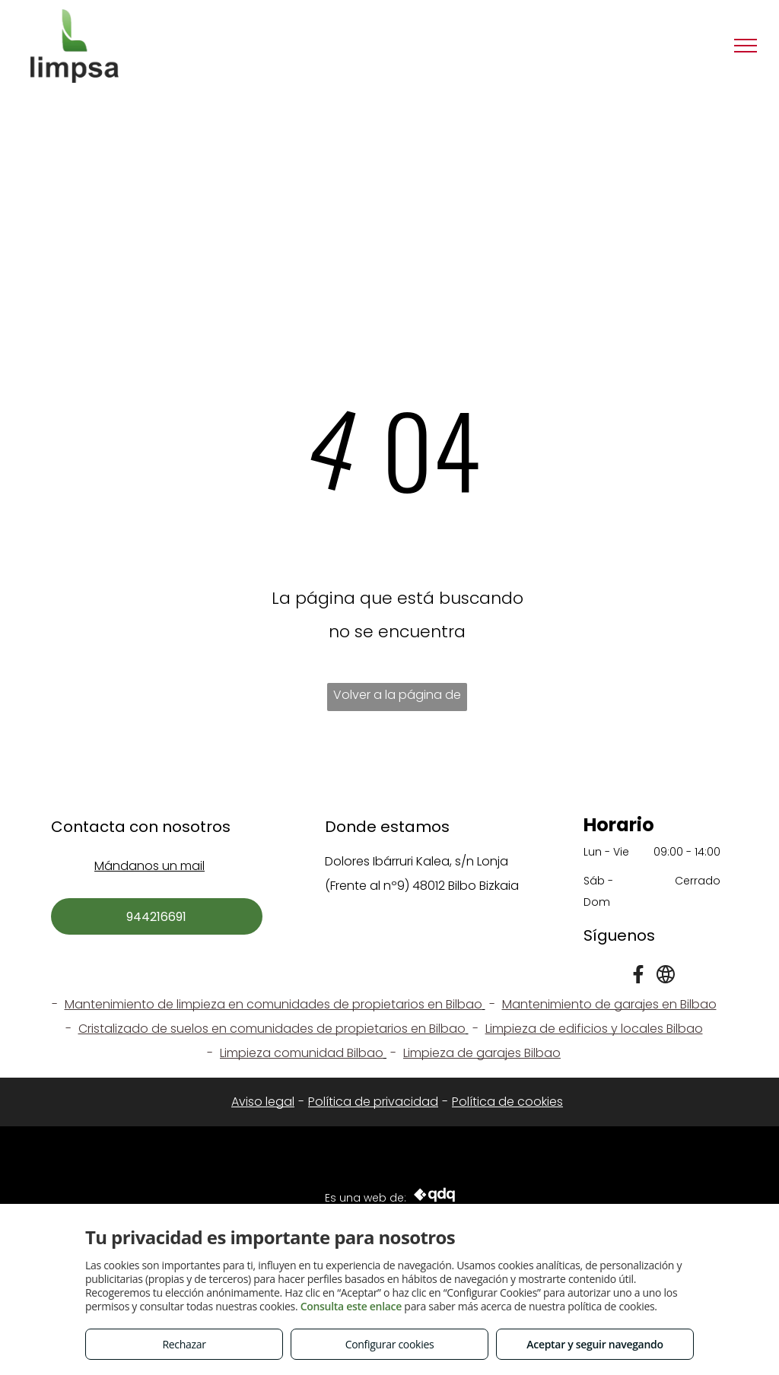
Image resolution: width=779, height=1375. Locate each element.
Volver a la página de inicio (397, 698)
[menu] (745, 45)
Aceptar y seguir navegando (594, 1344)
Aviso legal (262, 1101)
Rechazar (183, 1344)
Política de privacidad (373, 1101)
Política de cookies (507, 1101)
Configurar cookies (389, 1344)
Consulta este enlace (351, 1306)
